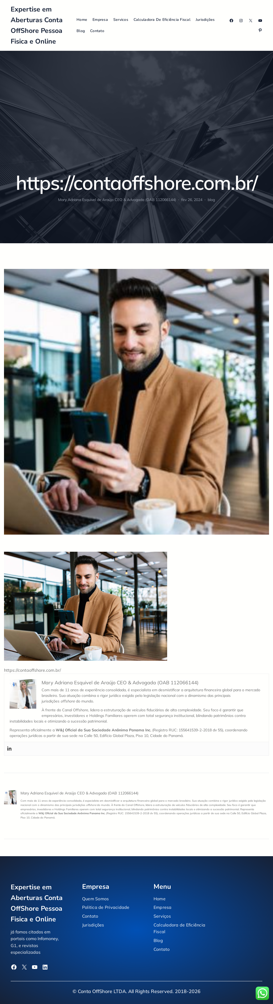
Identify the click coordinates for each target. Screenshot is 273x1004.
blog (211, 199)
